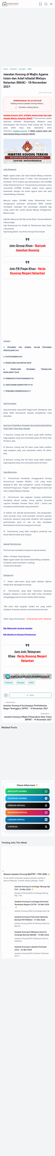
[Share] (31, 787)
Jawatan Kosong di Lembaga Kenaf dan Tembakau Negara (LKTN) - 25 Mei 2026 (33, 1013)
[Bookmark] (6, 788)
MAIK (32, 774)
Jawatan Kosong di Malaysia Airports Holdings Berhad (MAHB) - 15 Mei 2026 (33, 1047)
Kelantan (9, 774)
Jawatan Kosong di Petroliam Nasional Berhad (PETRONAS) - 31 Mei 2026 (33, 1030)
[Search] (45, 4)
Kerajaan (21, 774)
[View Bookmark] (40, 4)
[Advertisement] (27, 36)
